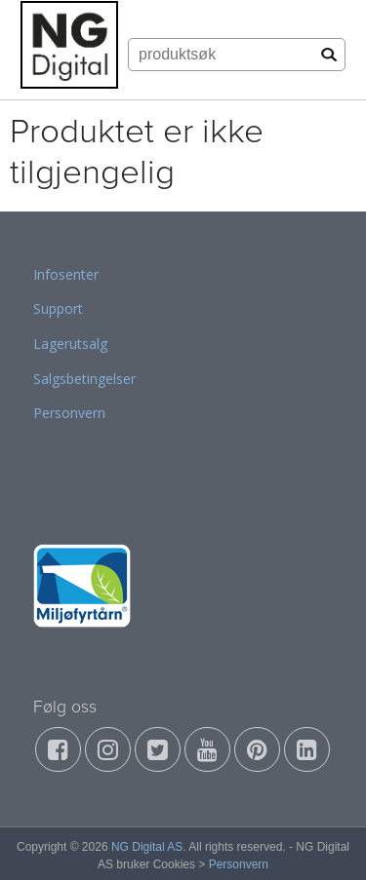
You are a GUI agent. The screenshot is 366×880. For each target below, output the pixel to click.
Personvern (69, 412)
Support (58, 308)
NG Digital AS (147, 847)
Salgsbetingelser (84, 378)
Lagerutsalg (70, 343)
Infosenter (66, 274)
